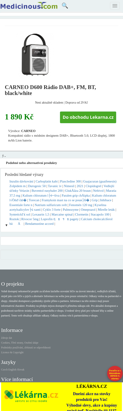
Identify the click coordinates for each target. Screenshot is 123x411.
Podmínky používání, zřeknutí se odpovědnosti (26, 347)
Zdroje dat (6, 337)
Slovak (20, 369)
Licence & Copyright (12, 352)
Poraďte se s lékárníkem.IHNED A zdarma (115, 374)
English (12, 369)
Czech (4, 369)
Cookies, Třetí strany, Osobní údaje (19, 342)
